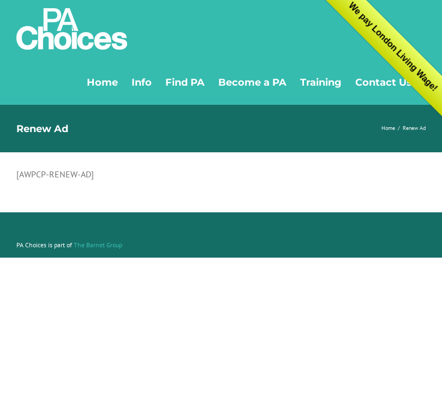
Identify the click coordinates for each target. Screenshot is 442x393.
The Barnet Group (98, 245)
